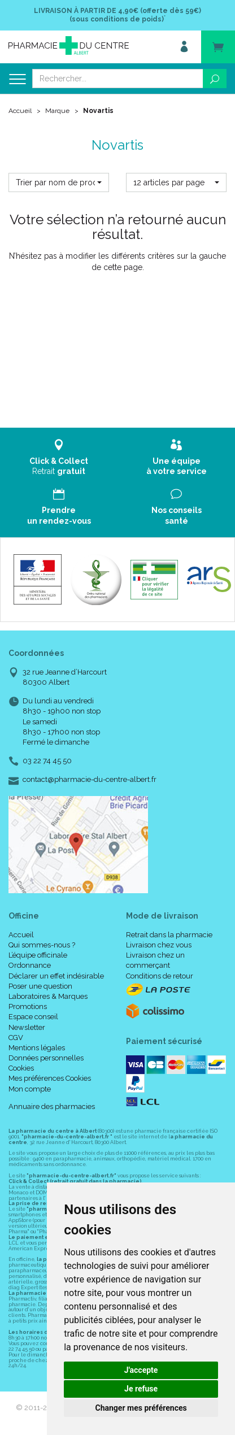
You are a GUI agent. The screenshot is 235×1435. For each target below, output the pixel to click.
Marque (57, 111)
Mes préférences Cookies (49, 1078)
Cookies (21, 1068)
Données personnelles (46, 1058)
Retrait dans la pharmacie (169, 934)
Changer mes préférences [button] (141, 1407)
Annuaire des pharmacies (51, 1106)
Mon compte (29, 1089)
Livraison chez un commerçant (155, 960)
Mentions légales (36, 1047)
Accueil (20, 111)
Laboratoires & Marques (48, 996)
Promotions (27, 1006)
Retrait (58, 457)
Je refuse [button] (141, 1388)
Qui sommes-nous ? (41, 945)
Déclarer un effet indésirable (56, 976)
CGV (15, 1037)
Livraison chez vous (159, 945)
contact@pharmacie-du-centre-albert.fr (89, 780)
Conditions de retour (159, 976)
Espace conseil (33, 1016)
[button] (58, 182)
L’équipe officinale (37, 955)
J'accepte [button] (141, 1370)
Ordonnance (29, 965)
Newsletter (26, 1027)
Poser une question (40, 986)
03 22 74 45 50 (47, 760)
